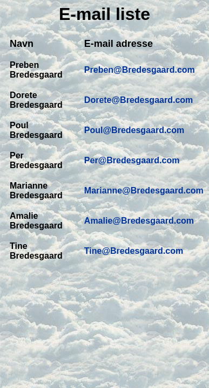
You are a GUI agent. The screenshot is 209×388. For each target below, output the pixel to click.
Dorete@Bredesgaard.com (138, 100)
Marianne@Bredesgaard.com (144, 190)
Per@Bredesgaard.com (132, 160)
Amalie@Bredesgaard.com (139, 220)
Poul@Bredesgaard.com (134, 130)
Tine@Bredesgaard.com (133, 250)
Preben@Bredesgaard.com (139, 69)
